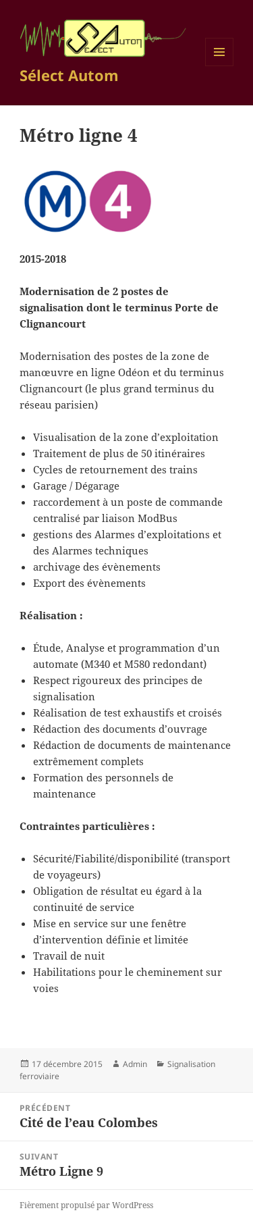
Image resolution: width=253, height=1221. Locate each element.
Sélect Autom (69, 75)
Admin (135, 1064)
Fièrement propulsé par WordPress (86, 1205)
